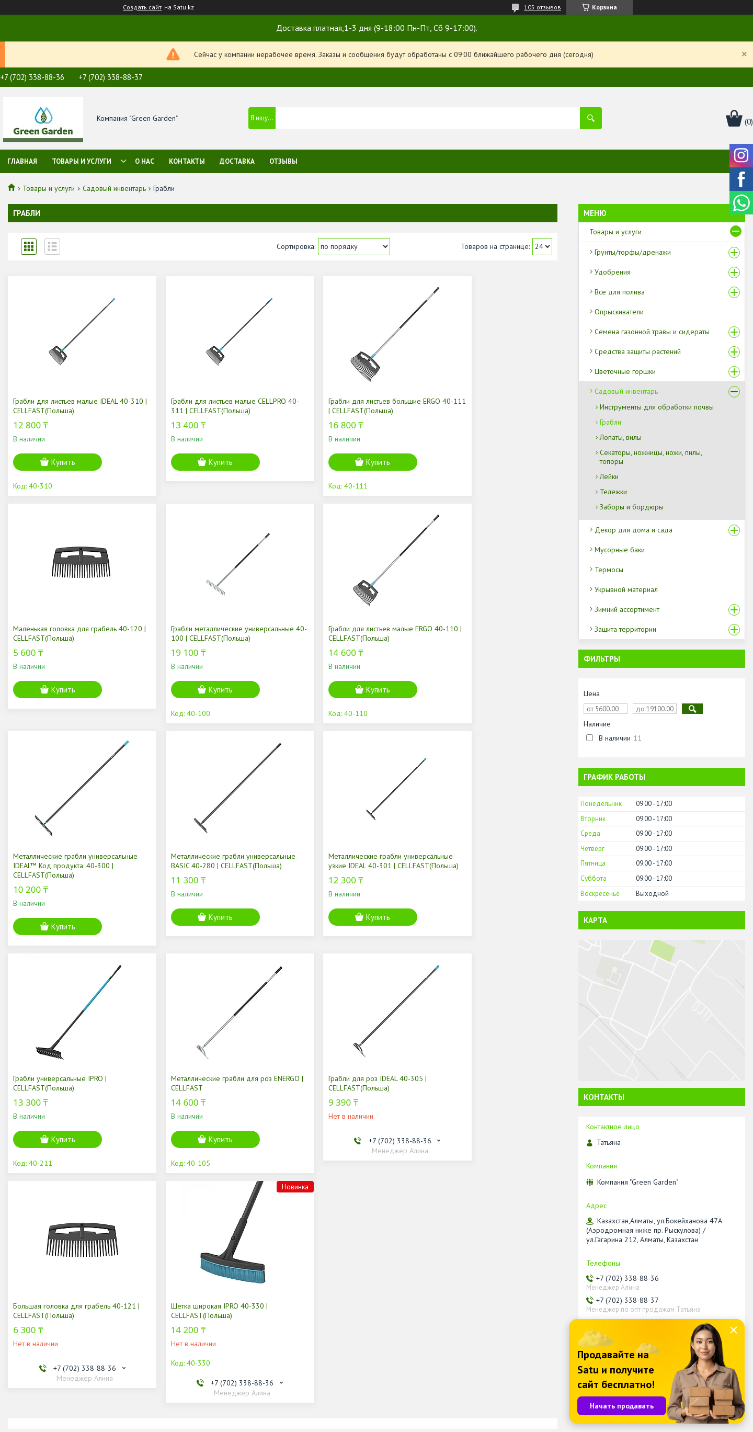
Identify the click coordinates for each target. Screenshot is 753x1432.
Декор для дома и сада (633, 530)
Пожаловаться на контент (415, 1422)
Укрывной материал (626, 589)
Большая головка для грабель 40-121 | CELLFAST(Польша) (68, 1097)
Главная (22, 161)
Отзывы (283, 161)
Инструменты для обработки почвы (657, 407)
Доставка (237, 161)
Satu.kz (422, 1412)
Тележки (613, 491)
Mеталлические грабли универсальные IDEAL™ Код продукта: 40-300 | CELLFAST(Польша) (337, 643)
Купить (63, 462)
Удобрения (613, 272)
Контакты (187, 161)
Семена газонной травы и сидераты (652, 331)
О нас (144, 161)
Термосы (609, 569)
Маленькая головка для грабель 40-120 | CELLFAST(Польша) (490, 405)
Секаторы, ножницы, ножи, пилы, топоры (651, 457)
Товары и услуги (81, 161)
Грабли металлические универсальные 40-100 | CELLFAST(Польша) (52, 638)
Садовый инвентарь (114, 188)
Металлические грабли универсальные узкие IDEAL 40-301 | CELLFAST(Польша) (72, 875)
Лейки (609, 476)
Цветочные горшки (625, 371)
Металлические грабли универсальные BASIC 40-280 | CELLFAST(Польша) (481, 638)
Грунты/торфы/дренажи (633, 252)
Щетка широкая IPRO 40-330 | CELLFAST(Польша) (201, 1097)
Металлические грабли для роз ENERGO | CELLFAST (342, 870)
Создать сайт (142, 7)
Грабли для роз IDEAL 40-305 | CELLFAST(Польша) (481, 870)
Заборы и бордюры (632, 507)
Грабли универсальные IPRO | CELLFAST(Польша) (199, 870)
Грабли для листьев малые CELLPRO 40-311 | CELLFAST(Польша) (210, 405)
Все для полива (620, 292)
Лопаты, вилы (621, 437)
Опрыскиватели (619, 311)
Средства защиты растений (638, 351)
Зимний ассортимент (627, 609)
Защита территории (625, 629)
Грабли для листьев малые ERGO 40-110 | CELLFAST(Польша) (211, 633)
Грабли (610, 422)
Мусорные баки (620, 549)
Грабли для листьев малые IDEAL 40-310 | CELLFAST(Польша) (72, 405)
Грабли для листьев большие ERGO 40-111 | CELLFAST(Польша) (348, 405)
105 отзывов (542, 7)
